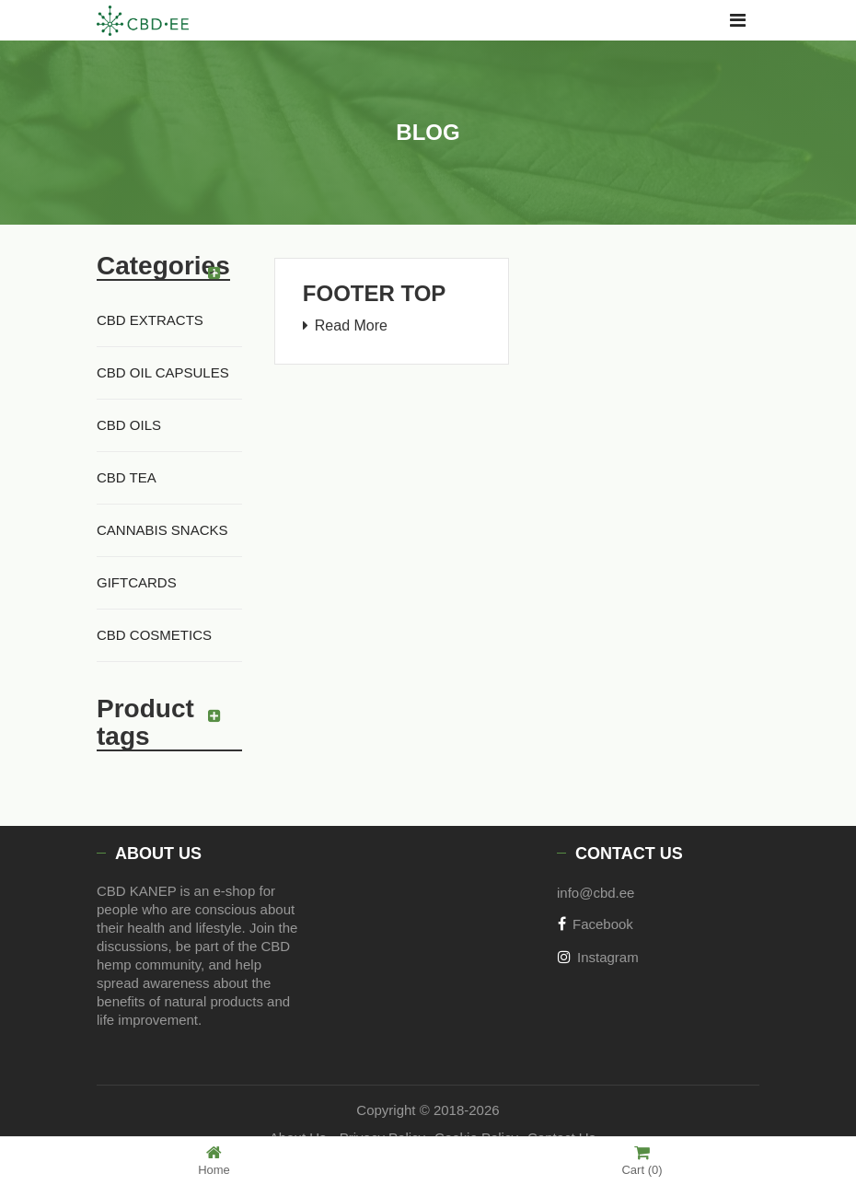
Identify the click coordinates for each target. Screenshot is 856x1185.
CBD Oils (129, 425)
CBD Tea (126, 477)
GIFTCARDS (137, 582)
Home (214, 1160)
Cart (641, 1160)
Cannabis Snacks (162, 530)
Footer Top (374, 293)
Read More (351, 325)
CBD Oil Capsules (163, 372)
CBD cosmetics (154, 635)
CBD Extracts (150, 320)
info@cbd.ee (595, 892)
